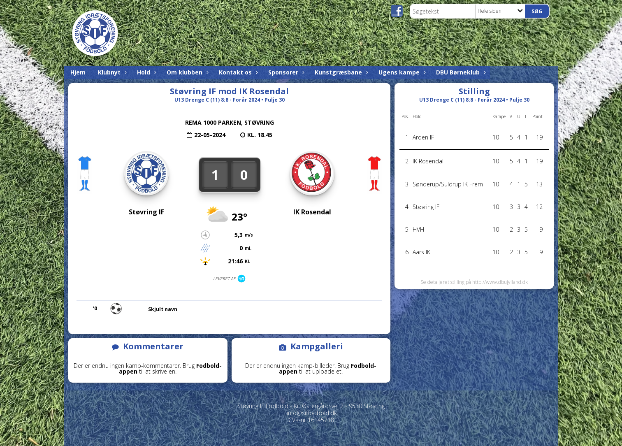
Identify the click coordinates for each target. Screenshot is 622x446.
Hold (145, 72)
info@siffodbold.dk (312, 413)
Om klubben (187, 72)
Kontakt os (237, 72)
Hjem (78, 72)
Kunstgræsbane (340, 72)
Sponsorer (285, 72)
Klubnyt (111, 72)
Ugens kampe (401, 72)
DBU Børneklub (460, 72)
